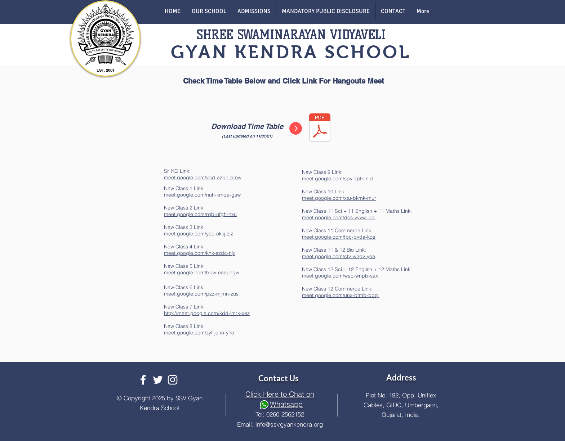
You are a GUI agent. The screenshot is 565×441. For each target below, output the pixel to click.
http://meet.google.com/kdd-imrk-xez (207, 313)
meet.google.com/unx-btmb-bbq (340, 295)
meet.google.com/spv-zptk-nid (337, 178)
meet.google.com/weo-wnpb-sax (340, 276)
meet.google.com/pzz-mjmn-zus (201, 294)
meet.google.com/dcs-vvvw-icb (338, 217)
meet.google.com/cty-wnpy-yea (338, 256)
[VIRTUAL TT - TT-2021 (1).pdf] (319, 128)
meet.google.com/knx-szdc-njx (199, 253)
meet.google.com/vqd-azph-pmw (202, 177)
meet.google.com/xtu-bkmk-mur (339, 198)
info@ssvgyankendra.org (289, 424)
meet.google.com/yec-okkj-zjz (198, 233)
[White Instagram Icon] (172, 379)
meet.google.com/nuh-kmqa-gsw (202, 195)
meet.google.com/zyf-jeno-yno (199, 332)
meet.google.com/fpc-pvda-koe (338, 237)
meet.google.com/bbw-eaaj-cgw (201, 272)
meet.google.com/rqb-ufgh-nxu (200, 214)
